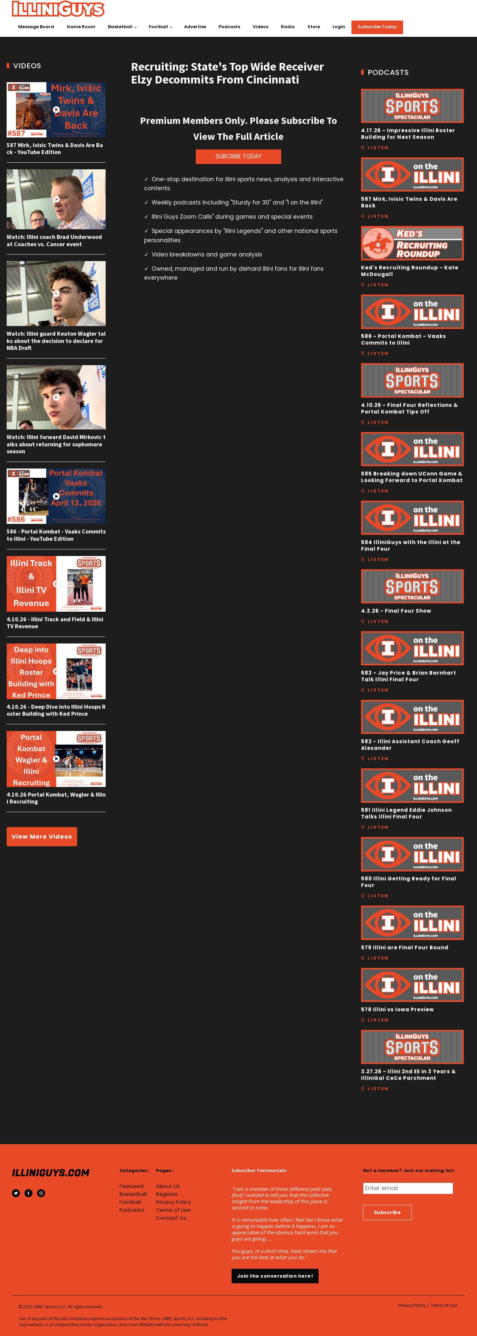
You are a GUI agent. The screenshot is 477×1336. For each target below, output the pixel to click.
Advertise (195, 27)
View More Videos (42, 836)
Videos (260, 27)
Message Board (36, 27)
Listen (378, 147)
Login (339, 27)
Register (167, 1194)
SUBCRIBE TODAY (238, 156)
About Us (168, 1186)
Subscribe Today (377, 27)
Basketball (120, 27)
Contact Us (171, 1218)
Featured (131, 1186)
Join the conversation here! (275, 1276)
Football (158, 27)
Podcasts (229, 27)
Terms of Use (173, 1210)
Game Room (81, 27)
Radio (288, 27)
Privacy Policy (173, 1202)
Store (313, 27)
